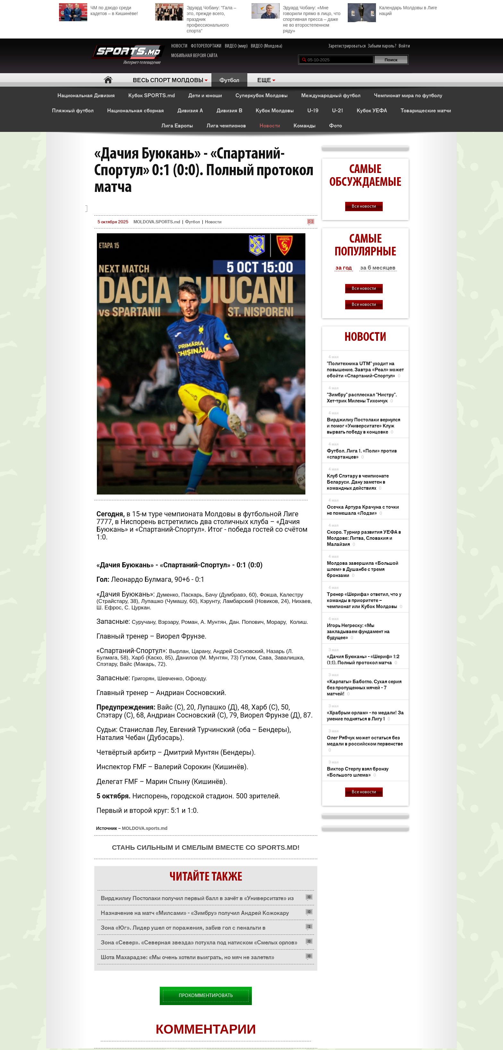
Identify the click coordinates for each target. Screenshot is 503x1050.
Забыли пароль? (382, 46)
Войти (404, 46)
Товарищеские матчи (426, 110)
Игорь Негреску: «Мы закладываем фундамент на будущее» (358, 631)
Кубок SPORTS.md (151, 95)
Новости (270, 125)
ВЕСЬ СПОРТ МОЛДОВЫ (168, 79)
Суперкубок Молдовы (261, 95)
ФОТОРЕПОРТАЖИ (206, 46)
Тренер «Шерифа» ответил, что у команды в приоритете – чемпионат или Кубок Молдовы (364, 600)
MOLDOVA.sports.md (144, 828)
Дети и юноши (205, 95)
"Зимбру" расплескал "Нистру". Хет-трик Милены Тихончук (362, 397)
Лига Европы (177, 125)
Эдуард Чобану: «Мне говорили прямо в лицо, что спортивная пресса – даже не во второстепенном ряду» (296, 18)
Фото (335, 125)
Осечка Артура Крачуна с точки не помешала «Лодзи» (363, 509)
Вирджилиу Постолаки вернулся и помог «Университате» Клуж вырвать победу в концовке (363, 425)
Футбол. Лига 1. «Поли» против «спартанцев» (362, 453)
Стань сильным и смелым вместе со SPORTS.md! (206, 847)
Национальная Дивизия (86, 95)
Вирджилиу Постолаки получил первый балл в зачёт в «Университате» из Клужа (197, 899)
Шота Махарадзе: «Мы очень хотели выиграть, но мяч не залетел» (187, 956)
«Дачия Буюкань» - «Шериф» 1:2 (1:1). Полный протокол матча (363, 659)
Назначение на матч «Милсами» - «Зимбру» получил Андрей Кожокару (195, 912)
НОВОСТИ (179, 46)
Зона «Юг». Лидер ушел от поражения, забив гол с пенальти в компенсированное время (183, 928)
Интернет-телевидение (128, 55)
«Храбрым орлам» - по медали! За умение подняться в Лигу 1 (365, 715)
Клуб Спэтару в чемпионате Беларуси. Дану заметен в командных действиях (358, 481)
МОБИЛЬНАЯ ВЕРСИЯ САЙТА (194, 55)
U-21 (337, 110)
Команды (305, 125)
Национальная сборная (135, 110)
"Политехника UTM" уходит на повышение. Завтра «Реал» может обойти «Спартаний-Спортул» (365, 369)
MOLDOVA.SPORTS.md (156, 221)
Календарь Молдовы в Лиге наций (392, 9)
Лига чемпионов (226, 125)
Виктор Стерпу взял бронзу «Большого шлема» (357, 771)
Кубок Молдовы (275, 110)
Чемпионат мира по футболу (408, 95)
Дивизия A (190, 110)
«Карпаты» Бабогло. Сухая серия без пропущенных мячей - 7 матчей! (364, 687)
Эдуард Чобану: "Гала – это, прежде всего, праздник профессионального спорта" (195, 18)
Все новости (364, 206)
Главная (108, 80)
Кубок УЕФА (372, 110)
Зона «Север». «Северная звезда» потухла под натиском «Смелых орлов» (199, 942)
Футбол (229, 79)
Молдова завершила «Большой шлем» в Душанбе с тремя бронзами (362, 569)
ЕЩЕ (264, 79)
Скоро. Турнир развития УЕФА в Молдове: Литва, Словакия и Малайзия (364, 538)
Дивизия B (229, 110)
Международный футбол (331, 95)
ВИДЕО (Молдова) (266, 46)
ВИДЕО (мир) (236, 46)
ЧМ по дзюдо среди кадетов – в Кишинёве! (98, 9)
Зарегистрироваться (347, 46)
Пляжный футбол (73, 110)
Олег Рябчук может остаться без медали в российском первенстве (365, 743)
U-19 (313, 110)
